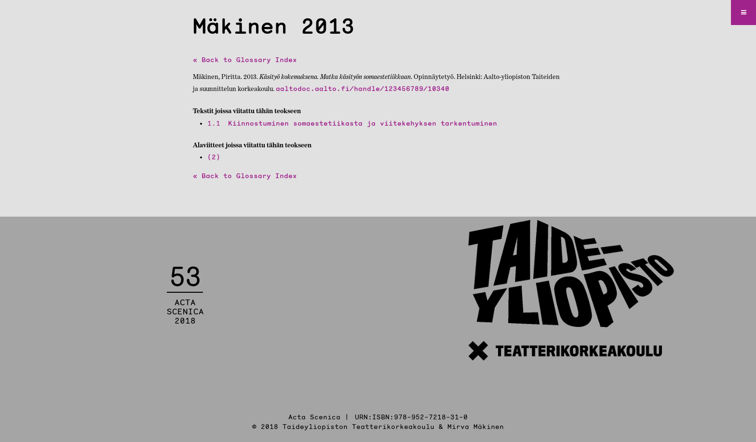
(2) (213, 157)
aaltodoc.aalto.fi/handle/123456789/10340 (362, 88)
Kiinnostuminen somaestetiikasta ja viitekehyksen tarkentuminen (352, 123)
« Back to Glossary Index (245, 59)
